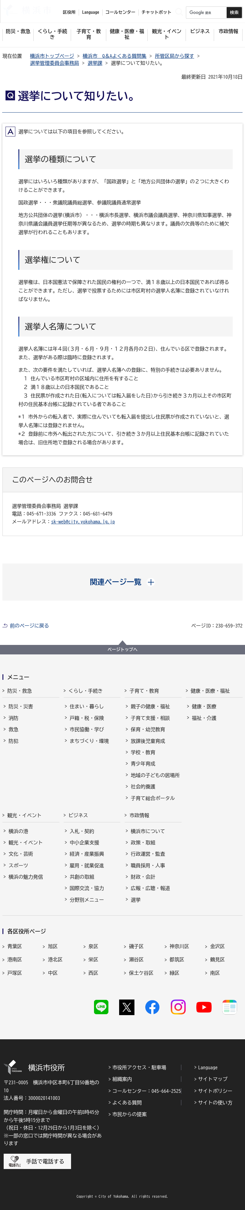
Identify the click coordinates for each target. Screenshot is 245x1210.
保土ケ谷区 (141, 972)
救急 (13, 729)
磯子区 (136, 946)
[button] (122, 582)
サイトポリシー (215, 1091)
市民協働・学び (87, 729)
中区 (53, 972)
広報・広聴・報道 (150, 888)
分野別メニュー (87, 899)
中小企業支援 (84, 842)
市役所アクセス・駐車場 (139, 1067)
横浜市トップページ (52, 56)
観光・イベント (24, 815)
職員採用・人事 (148, 865)
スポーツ (18, 865)
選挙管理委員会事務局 (54, 63)
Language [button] (90, 12)
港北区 (55, 959)
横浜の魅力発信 (26, 876)
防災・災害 (21, 706)
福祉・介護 (204, 718)
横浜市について (148, 831)
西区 (93, 972)
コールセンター (120, 12)
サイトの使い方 (215, 1102)
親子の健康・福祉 (150, 706)
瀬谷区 (136, 959)
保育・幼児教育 (148, 729)
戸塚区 (14, 972)
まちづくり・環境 (89, 741)
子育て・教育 (144, 690)
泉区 (93, 946)
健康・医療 (204, 706)
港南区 (14, 959)
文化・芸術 (21, 853)
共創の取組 (82, 876)
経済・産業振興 (87, 853)
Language (208, 1067)
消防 (13, 718)
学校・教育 (143, 752)
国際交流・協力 (87, 888)
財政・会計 (143, 876)
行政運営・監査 (148, 853)
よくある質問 (127, 1102)
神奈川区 (179, 946)
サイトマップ (213, 1079)
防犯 (13, 741)
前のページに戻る (29, 625)
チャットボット (156, 12)
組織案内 (122, 1079)
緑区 (174, 972)
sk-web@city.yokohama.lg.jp (83, 521)
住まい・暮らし (87, 706)
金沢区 (217, 946)
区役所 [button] (69, 12)
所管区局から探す (174, 56)
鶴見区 (217, 959)
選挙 (136, 899)
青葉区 (14, 946)
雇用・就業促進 (87, 865)
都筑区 (177, 959)
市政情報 (139, 815)
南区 (215, 972)
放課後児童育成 (148, 741)
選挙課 (95, 63)
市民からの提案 (129, 1114)
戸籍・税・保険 (87, 718)
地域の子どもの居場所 (155, 775)
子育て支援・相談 (150, 718)
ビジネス (78, 815)
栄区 (93, 959)
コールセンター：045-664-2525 (146, 1091)
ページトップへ (122, 649)
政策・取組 (143, 842)
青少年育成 (143, 763)
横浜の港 (18, 831)
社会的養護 (143, 786)
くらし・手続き (86, 690)
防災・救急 (19, 690)
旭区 (53, 946)
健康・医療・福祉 (210, 690)
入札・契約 (82, 831)
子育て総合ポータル (153, 798)
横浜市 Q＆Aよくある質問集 (114, 56)
